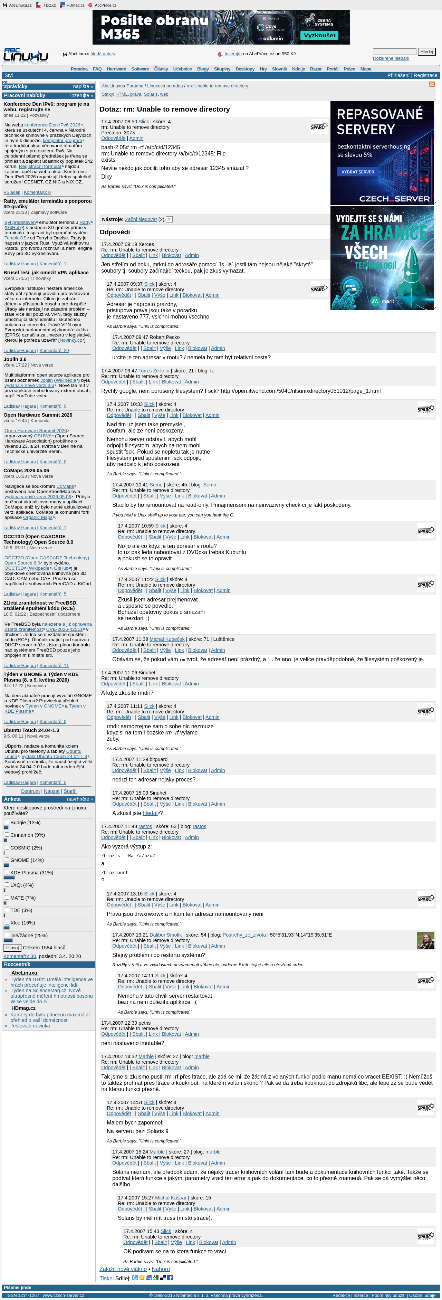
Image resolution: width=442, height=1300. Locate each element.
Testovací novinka (30, 1025)
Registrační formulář (40, 166)
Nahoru (161, 1269)
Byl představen (20, 222)
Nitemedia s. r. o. (192, 1295)
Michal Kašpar (170, 1198)
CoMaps (65, 486)
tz (212, 370)
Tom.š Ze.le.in (154, 370)
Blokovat (171, 255)
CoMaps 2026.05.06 (26, 470)
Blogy (203, 69)
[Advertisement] (180, 199)
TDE (12, 910)
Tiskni (106, 1278)
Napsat (52, 791)
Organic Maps (37, 517)
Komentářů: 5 (52, 594)
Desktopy (245, 69)
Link (153, 255)
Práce (349, 69)
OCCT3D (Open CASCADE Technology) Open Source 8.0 (38, 539)
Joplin (46, 380)
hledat (150, 813)
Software (140, 69)
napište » (83, 86)
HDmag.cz (71, 5)
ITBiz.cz (45, 5)
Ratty (84, 222)
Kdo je (298, 69)
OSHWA (42, 435)
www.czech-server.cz (63, 1295)
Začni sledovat (141, 219)
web (164, 94)
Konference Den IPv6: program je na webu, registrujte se (46, 106)
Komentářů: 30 (19, 956)
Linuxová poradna (165, 85)
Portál (332, 69)
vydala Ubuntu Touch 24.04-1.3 (54, 756)
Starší (70, 791)
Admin (136, 138)
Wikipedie (66, 380)
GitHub (13, 227)
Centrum (30, 791)
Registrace (426, 75)
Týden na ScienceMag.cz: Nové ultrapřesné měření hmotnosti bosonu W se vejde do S (51, 996)
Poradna (79, 69)
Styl (8, 75)
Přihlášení (398, 75)
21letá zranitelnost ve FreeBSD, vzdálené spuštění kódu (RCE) (40, 605)
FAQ (97, 69)
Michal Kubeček (167, 639)
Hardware (116, 69)
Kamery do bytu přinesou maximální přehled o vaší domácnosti (50, 1017)
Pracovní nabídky (24, 95)
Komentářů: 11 (54, 665)
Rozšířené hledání (391, 58)
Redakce (341, 1295)
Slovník (279, 69)
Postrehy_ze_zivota (244, 935)
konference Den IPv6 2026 (52, 124)
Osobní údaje (422, 1295)
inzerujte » (81, 95)
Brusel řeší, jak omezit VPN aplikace (45, 272)
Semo (156, 484)
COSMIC (17, 848)
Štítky (107, 94)
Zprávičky (15, 86)
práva (136, 94)
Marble (146, 1056)
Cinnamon (19, 835)
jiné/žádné (19, 935)
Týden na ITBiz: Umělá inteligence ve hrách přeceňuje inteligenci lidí (51, 982)
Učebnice (182, 69)
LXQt (13, 885)
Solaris (151, 94)
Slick (143, 121)
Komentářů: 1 (52, 263)
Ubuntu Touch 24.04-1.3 (31, 730)
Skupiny (222, 69)
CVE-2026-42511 (64, 629)
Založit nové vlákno (123, 1269)
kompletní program (62, 140)
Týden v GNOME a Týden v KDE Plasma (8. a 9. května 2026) (41, 677)
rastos (145, 826)
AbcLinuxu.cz (17, 5)
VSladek (11, 192)
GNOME (17, 860)
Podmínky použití (388, 1295)
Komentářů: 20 (54, 350)
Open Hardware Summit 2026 (37, 415)
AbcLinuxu (24, 973)
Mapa (366, 69)
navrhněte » (80, 799)
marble (202, 1056)
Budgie (15, 822)
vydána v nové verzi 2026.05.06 (37, 496)
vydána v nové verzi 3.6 (29, 385)
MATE (14, 898)
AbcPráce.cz (102, 5)
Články (161, 69)
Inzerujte (233, 53)
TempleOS (15, 237)
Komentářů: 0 (37, 192)
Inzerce (361, 1295)
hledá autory (102, 53)
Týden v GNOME (43, 706)
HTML (121, 94)
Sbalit (138, 255)
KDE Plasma (22, 872)
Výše (159, 295)
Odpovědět (113, 138)
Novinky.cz (71, 340)
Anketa (12, 799)
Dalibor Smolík (166, 935)
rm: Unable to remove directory (217, 85)
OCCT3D (14, 568)
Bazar (315, 69)
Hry (263, 69)
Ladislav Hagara (19, 263)
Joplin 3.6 (14, 359)
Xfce (12, 923)
